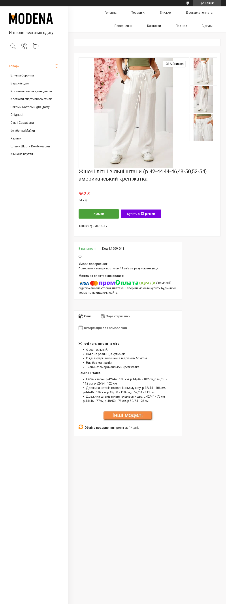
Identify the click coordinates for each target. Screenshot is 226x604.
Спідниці (17, 114)
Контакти (154, 26)
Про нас (181, 26)
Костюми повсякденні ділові (31, 91)
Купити (99, 214)
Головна (111, 12)
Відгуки (207, 26)
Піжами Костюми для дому (30, 107)
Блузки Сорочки (22, 75)
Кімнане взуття (22, 154)
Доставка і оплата (199, 12)
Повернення (123, 26)
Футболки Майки (23, 130)
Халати (16, 138)
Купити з (141, 214)
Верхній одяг (20, 83)
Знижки (165, 12)
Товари (14, 66)
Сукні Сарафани (22, 122)
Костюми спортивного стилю (32, 99)
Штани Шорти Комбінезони (30, 146)
